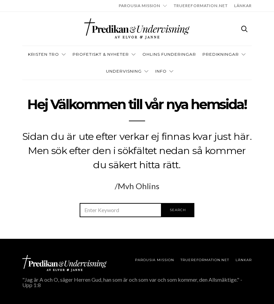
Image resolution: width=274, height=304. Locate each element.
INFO (161, 71)
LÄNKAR (243, 5)
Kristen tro (43, 54)
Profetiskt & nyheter (101, 54)
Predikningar (220, 54)
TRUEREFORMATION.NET (201, 5)
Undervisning (124, 71)
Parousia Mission (139, 5)
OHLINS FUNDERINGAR (169, 54)
